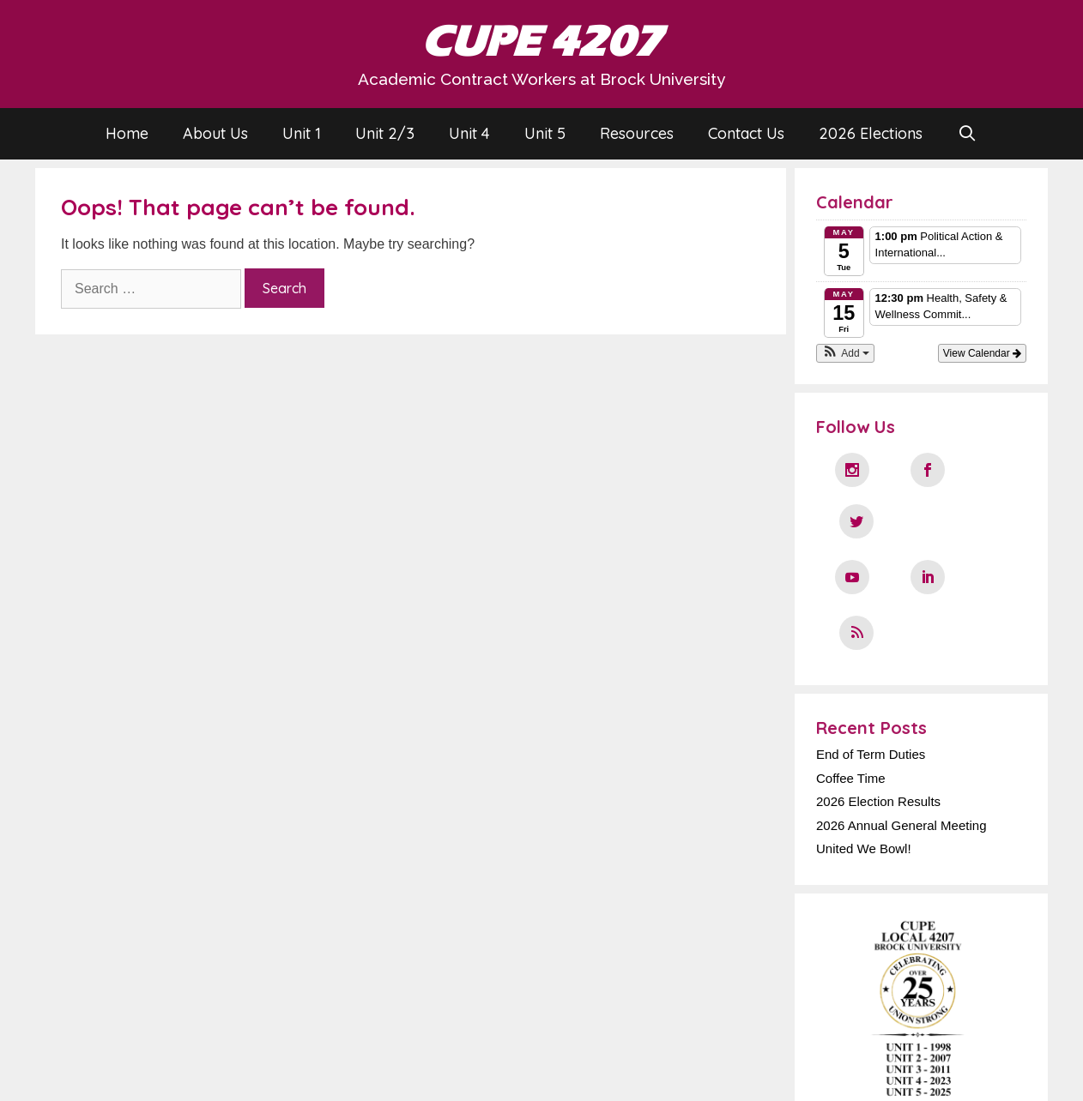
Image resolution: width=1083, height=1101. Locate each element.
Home (127, 133)
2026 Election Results (878, 694)
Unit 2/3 (384, 133)
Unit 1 (301, 133)
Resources (637, 133)
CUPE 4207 (541, 41)
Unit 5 (545, 133)
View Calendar (982, 353)
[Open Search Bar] (967, 133)
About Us (215, 133)
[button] (845, 353)
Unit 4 (469, 133)
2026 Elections (871, 133)
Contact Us (746, 133)
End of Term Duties (870, 647)
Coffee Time (851, 671)
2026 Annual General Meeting (901, 718)
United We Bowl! (863, 741)
